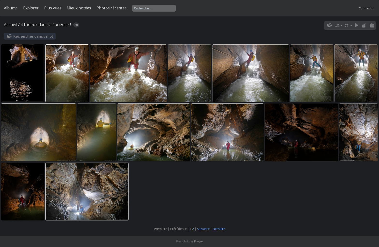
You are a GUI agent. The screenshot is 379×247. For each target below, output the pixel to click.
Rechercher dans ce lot (33, 36)
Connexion (366, 8)
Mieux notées (79, 8)
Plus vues (52, 8)
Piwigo (198, 241)
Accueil (10, 24)
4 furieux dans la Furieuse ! (46, 24)
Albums (11, 8)
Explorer (31, 8)
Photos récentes (112, 8)
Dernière (219, 228)
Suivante (203, 228)
